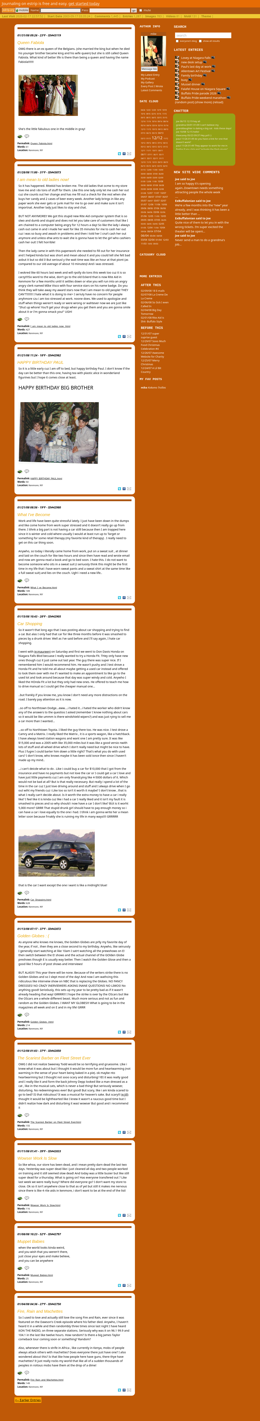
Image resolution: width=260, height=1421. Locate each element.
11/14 (149, 121)
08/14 (165, 121)
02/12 (160, 147)
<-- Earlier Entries (28, 1400)
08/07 (151, 196)
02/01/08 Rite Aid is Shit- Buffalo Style (152, 319)
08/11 (144, 154)
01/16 (159, 114)
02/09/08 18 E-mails (153, 290)
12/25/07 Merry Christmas (150, 362)
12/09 (149, 170)
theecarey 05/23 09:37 (188, 135)
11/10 (149, 162)
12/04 (150, 227)
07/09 (155, 174)
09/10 (160, 162)
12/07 (150, 193)
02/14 (160, 125)
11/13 (148, 129)
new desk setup (191, 62)
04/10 (154, 166)
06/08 (161, 185)
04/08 (149, 189)
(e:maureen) (42, 651)
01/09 (143, 181)
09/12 (149, 143)
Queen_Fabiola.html (41, 143)
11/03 (144, 243)
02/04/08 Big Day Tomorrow (151, 312)
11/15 (164, 114)
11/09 (155, 170)
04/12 (149, 147)
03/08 (155, 189)
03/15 (159, 118)
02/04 (151, 239)
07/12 (160, 143)
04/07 (150, 200)
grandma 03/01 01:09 (187, 124)
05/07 (144, 200)
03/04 (144, 239)
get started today (84, 3)
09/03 (155, 243)
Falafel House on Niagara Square (202, 89)
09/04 (143, 231)
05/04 (152, 235)
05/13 (154, 133)
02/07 (163, 200)
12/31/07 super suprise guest (150, 335)
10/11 (154, 150)
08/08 (149, 185)
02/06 (162, 212)
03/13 (143, 138)
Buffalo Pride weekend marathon (202, 98)
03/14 (154, 125)
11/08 (154, 181)
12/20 (154, 110)
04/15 (154, 118)
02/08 (161, 189)
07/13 (143, 133)
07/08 (155, 185)
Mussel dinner (190, 84)
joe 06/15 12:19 (184, 121)
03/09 (155, 178)
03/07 (156, 200)
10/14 (154, 121)
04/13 (160, 133)
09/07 (144, 196)
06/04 (145, 235)
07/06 (156, 208)
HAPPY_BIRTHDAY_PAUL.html (46, 478)
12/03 (166, 239)
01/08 (143, 193)
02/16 (154, 114)
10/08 (160, 181)
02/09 (160, 177)
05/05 (143, 224)
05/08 (143, 189)
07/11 (150, 154)
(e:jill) (124, 1094)
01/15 (165, 118)
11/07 (156, 193)
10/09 (160, 170)
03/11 (149, 158)
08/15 (148, 118)
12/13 (143, 129)
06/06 (163, 208)
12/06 (150, 204)
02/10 (165, 166)
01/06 (144, 216)
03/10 (159, 166)
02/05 (161, 223)
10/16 (143, 114)
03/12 (154, 147)
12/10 (143, 162)
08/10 (165, 162)
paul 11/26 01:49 (185, 138)
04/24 (143, 110)
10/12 (143, 143)
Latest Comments (151, 90)
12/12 (157, 137)
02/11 (155, 158)
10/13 (154, 129)
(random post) (184, 102)
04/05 (149, 224)
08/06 (150, 208)
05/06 (143, 212)
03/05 (155, 224)
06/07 (165, 196)
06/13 (148, 133)
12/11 (143, 150)
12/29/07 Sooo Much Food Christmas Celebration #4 (153, 345)
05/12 (143, 146)
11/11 (148, 150)
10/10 (154, 162)
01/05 (143, 227)
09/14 (160, 121)
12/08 (148, 181)
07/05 (157, 219)
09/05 (144, 220)
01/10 (143, 170)
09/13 (160, 129)
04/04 (159, 235)
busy (183, 80)
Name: (56, 10)
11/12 (165, 138)
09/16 (148, 114)
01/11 (161, 158)
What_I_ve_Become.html (44, 587)
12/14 (143, 121)
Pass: (106, 10)
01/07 (144, 204)
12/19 (159, 110)
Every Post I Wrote (152, 86)
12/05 (150, 216)
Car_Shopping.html (41, 899)
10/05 (163, 216)
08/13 (166, 129)
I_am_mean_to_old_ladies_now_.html (50, 326)
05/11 (161, 154)
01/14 (166, 125)
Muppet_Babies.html (42, 1275)
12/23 (148, 110)
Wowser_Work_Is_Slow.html (45, 1205)
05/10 (148, 166)
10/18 (164, 110)
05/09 (143, 178)
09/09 (143, 174)
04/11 (143, 158)
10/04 (162, 227)
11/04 (156, 227)
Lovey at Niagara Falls (195, 58)
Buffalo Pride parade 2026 (198, 93)
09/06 (143, 208)
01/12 (165, 147)
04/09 (149, 177)
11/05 (157, 216)
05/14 (143, 125)
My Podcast (148, 78)
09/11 (160, 150)
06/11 (156, 154)
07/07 (158, 196)
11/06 (157, 204)
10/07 (163, 192)
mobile (22, 10)
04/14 (149, 125)
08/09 (149, 174)
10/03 (150, 244)
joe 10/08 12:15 (184, 131)
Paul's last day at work (195, 66)
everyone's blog (188, 40)
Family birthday (191, 75)
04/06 (149, 212)
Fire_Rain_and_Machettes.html (47, 1379)
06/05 (163, 220)
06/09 (161, 174)
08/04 (150, 231)
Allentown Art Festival (195, 71)
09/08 (143, 185)
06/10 (143, 166)
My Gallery (147, 82)
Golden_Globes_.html (42, 1021)
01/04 (159, 239)
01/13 (148, 138)
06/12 (165, 143)
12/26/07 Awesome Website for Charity (152, 354)
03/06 (156, 212)
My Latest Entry (150, 75)
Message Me (149, 69)
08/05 (150, 220)
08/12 (154, 143)
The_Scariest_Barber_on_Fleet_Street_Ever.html (56, 1122)
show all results (211, 40)
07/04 (157, 231)
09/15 (143, 118)
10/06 (164, 204)
